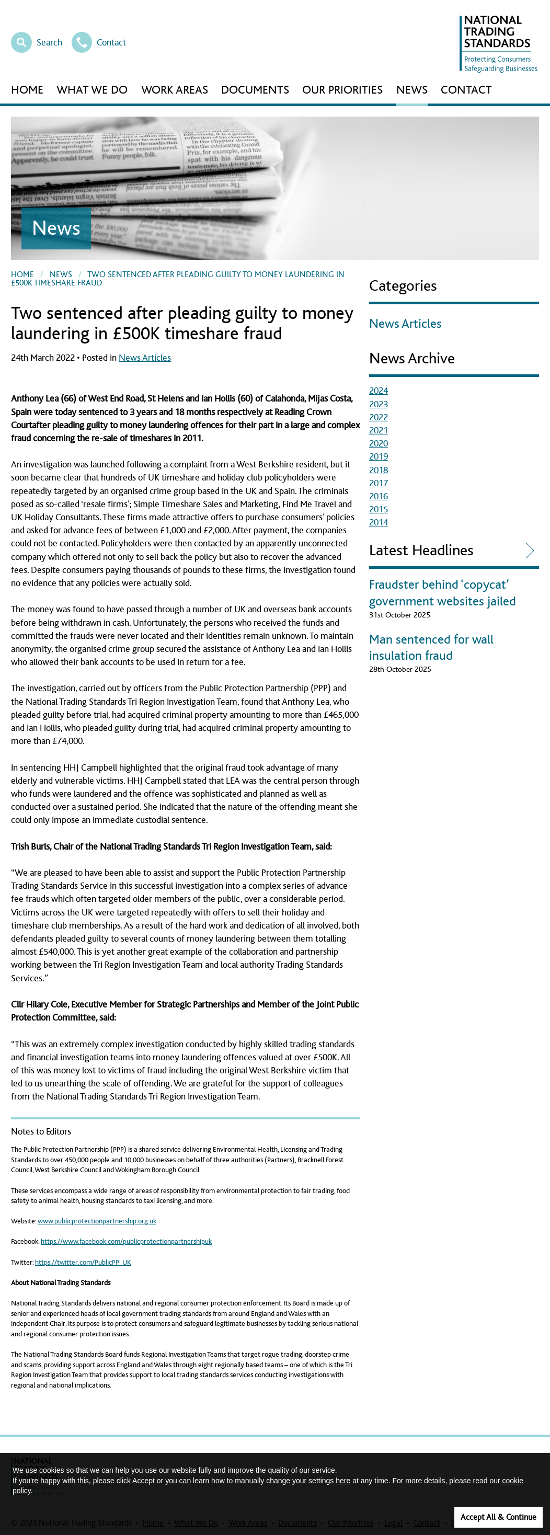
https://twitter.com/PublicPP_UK (83, 1262)
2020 (378, 444)
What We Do (92, 90)
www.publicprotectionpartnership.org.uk (97, 1221)
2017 (378, 483)
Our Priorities (342, 90)
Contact (99, 41)
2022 (378, 417)
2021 (378, 431)
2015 (378, 509)
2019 (378, 457)
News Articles (145, 358)
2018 (378, 470)
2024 (378, 391)
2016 (378, 496)
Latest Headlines (421, 550)
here (343, 1480)
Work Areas (174, 90)
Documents (255, 90)
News (412, 90)
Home (27, 90)
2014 (378, 523)
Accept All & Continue (498, 1517)
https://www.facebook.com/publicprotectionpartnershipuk (126, 1241)
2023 (378, 404)
